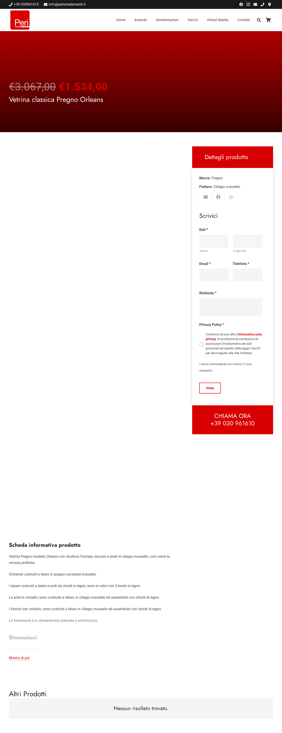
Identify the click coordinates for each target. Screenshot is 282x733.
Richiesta (207, 293)
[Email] (255, 4)
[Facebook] (241, 4)
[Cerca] (258, 20)
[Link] (20, 20)
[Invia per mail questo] (205, 197)
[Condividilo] (218, 197)
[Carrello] (268, 20)
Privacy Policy (211, 325)
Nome (203, 250)
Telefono (241, 264)
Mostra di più (19, 658)
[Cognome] (247, 241)
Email (205, 264)
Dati (203, 230)
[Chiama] (262, 4)
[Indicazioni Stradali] (269, 4)
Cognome (239, 250)
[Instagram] (248, 4)
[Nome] (213, 241)
